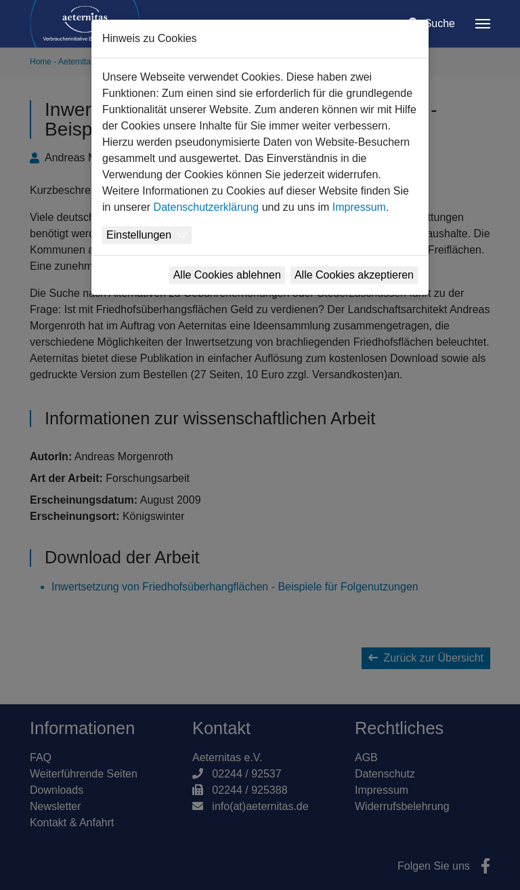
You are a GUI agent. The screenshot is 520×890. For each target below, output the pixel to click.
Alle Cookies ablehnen (227, 275)
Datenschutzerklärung (206, 207)
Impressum (359, 207)
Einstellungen (138, 235)
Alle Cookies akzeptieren (354, 275)
